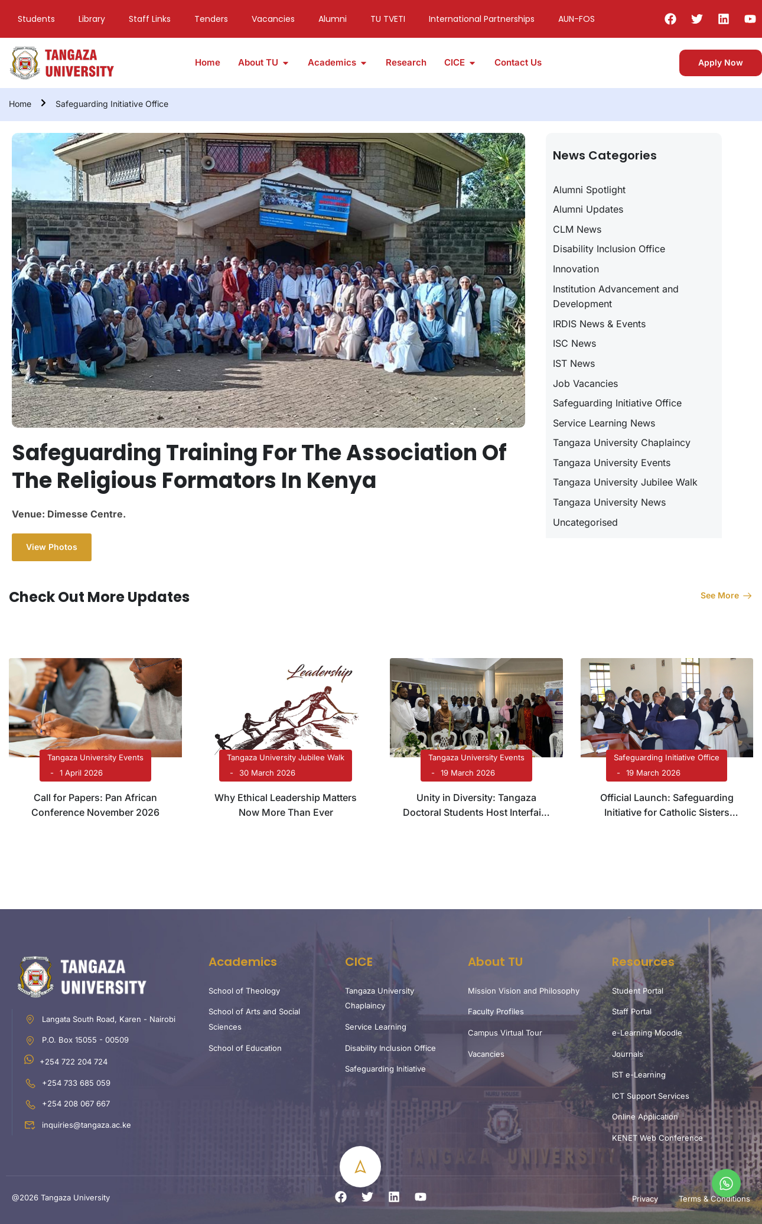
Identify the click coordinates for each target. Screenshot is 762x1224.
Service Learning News (604, 423)
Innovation (576, 269)
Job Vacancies (585, 383)
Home (20, 104)
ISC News (574, 343)
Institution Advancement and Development (616, 296)
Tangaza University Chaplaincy (622, 442)
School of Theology (244, 990)
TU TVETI (387, 19)
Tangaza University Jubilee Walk (625, 482)
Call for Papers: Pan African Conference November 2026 (95, 805)
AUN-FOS (576, 19)
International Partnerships (482, 19)
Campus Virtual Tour (505, 1032)
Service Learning (375, 1026)
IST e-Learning (639, 1074)
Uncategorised (585, 522)
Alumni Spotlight (589, 190)
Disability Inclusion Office (609, 249)
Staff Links (150, 19)
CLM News (577, 229)
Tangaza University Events (611, 462)
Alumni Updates (588, 209)
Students (36, 19)
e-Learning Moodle (647, 1032)
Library (92, 19)
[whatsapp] (726, 1183)
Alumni (332, 19)
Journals (627, 1054)
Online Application (645, 1116)
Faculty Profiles (496, 1011)
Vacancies (273, 19)
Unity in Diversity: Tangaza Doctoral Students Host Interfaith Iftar (476, 806)
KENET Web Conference (657, 1137)
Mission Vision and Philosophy (523, 990)
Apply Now (720, 62)
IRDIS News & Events (599, 324)
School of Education (245, 1048)
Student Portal (637, 990)
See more (727, 595)
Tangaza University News (609, 502)
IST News (574, 363)
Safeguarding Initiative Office (112, 104)
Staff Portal (632, 1011)
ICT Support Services (650, 1096)
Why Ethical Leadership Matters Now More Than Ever (285, 805)
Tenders (211, 19)
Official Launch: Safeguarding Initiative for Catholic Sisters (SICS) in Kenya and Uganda (667, 806)
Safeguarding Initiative (385, 1068)
